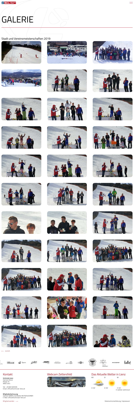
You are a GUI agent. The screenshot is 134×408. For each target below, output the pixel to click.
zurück (5, 351)
